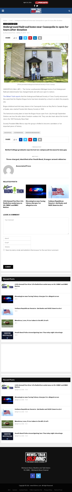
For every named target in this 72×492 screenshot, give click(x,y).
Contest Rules (23, 490)
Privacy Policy (48, 490)
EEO (9, 490)
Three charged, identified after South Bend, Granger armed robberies (36, 159)
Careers (14, 490)
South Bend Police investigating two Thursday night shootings (39, 332)
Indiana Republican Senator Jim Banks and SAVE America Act (57, 203)
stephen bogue (18, 132)
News (15, 23)
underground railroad (32, 132)
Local (5, 23)
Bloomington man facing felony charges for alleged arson (35, 203)
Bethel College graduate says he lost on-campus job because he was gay (36, 150)
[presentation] (19, 259)
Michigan (10, 23)
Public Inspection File (36, 490)
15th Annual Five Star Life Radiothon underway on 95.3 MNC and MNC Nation (13, 204)
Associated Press (10, 33)
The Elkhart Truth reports (12, 96)
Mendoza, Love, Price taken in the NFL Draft (31, 320)
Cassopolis (7, 132)
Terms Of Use (58, 490)
